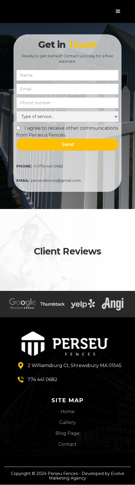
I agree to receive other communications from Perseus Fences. (67, 131)
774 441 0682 (42, 379)
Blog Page (67, 433)
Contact (67, 444)
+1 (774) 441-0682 (39, 166)
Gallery (67, 422)
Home (68, 411)
